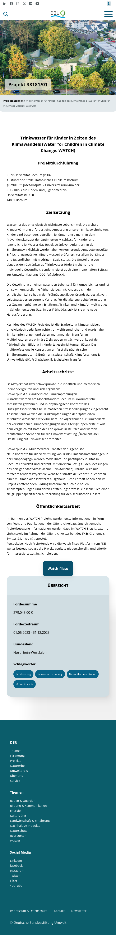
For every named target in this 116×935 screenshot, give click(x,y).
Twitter (15, 876)
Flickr (13, 881)
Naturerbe (17, 766)
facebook (16, 866)
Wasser (15, 841)
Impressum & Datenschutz (28, 911)
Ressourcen (18, 836)
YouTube (16, 886)
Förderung (17, 756)
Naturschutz (18, 831)
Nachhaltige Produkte (25, 826)
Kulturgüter (18, 816)
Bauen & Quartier (22, 801)
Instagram (17, 871)
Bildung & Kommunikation (28, 806)
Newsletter (79, 911)
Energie (15, 811)
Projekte (15, 761)
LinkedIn (16, 861)
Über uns (16, 776)
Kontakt (59, 911)
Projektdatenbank (14, 100)
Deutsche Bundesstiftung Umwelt (40, 922)
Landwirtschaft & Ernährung (30, 821)
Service (15, 781)
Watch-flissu (58, 568)
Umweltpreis (19, 771)
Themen (16, 751)
